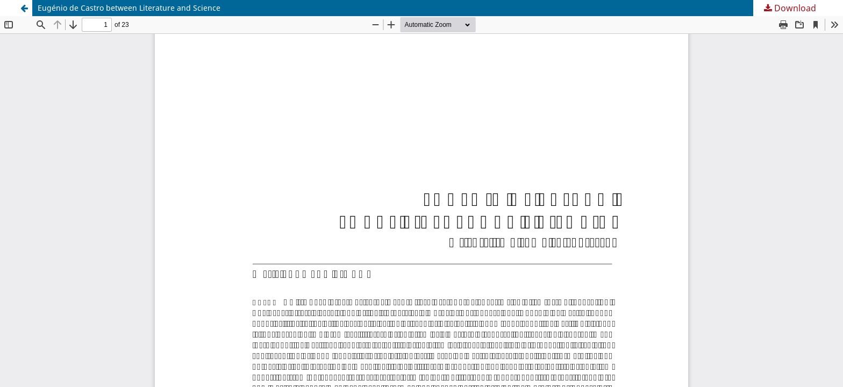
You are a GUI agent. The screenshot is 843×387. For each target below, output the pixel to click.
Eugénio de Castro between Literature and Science (129, 8)
